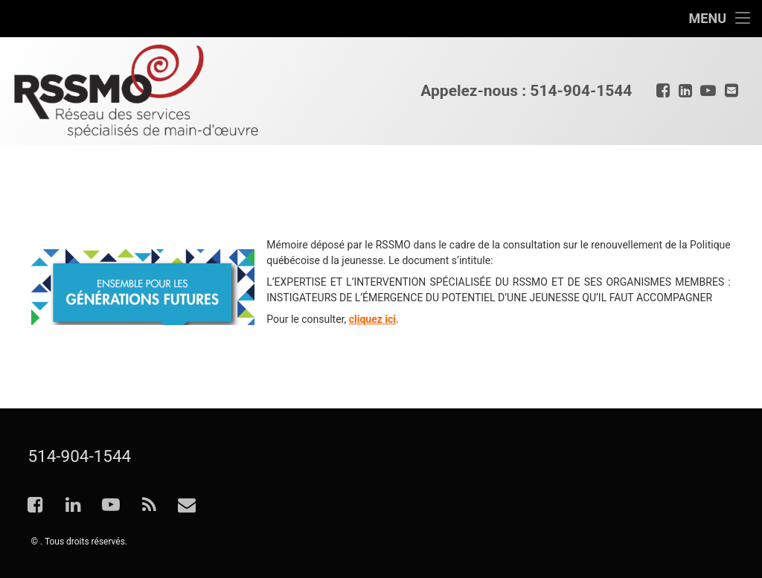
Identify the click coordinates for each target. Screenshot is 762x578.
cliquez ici (372, 319)
